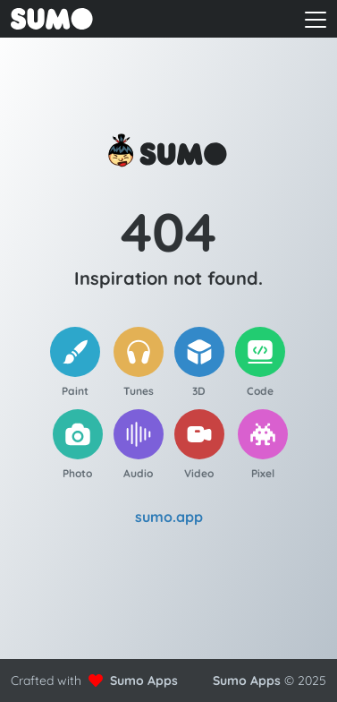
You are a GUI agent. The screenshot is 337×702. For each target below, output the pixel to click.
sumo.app (169, 517)
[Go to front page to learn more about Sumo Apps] (80, 19)
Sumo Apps (144, 680)
